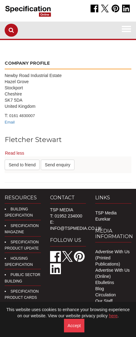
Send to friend (22, 164)
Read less (14, 153)
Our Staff (104, 300)
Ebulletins (104, 282)
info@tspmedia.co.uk (76, 228)
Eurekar (102, 219)
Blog (99, 288)
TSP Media (106, 212)
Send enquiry (57, 164)
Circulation (105, 294)
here (113, 315)
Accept (74, 325)
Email (10, 122)
